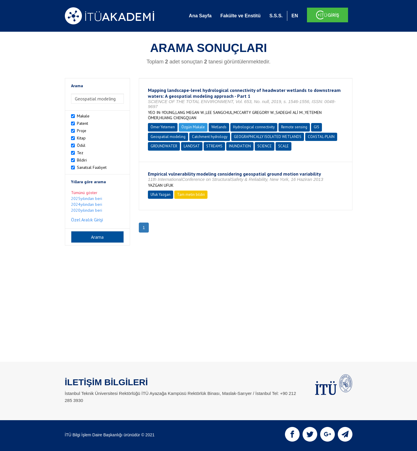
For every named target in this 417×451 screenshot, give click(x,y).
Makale (83, 116)
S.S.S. (276, 15)
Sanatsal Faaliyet (92, 167)
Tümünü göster (84, 192)
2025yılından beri (86, 198)
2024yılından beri (86, 204)
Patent (82, 123)
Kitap (81, 138)
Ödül (81, 145)
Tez (80, 152)
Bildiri (82, 160)
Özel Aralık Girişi (87, 220)
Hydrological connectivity (254, 126)
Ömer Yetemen (163, 126)
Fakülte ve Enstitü (240, 15)
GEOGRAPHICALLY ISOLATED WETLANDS (267, 136)
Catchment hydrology (209, 136)
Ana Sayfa (200, 15)
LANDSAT (192, 146)
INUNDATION (240, 146)
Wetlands (219, 126)
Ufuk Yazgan (160, 194)
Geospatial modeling (168, 136)
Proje (81, 130)
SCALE (283, 146)
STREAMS (214, 146)
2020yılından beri (86, 210)
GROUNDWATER (164, 146)
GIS (316, 126)
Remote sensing (294, 126)
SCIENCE (264, 146)
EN (294, 15)
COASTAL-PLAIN (321, 136)
